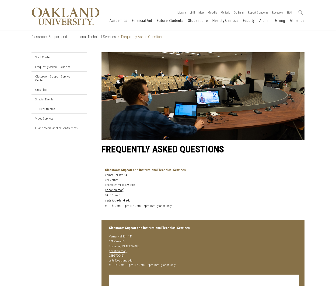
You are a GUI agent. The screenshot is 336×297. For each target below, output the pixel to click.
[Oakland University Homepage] (65, 16)
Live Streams (47, 109)
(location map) (114, 190)
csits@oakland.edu (117, 200)
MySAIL (225, 12)
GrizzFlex (41, 90)
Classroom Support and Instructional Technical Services (74, 37)
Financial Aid (142, 20)
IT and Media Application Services (56, 128)
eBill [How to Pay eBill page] (192, 12)
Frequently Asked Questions (52, 67)
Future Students (170, 20)
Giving (280, 20)
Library (182, 12)
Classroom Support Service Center (52, 78)
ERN (289, 12)
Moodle (212, 12)
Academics (118, 20)
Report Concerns (258, 12)
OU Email (239, 12)
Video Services (44, 118)
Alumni (264, 20)
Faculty (249, 20)
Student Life (198, 20)
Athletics (297, 20)
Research (277, 12)
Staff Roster (42, 57)
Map (201, 12)
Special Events (44, 99)
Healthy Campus (225, 20)
